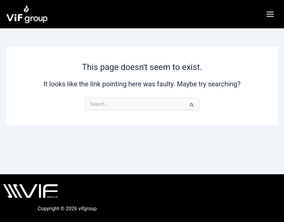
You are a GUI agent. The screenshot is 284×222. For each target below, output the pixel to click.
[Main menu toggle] (270, 14)
